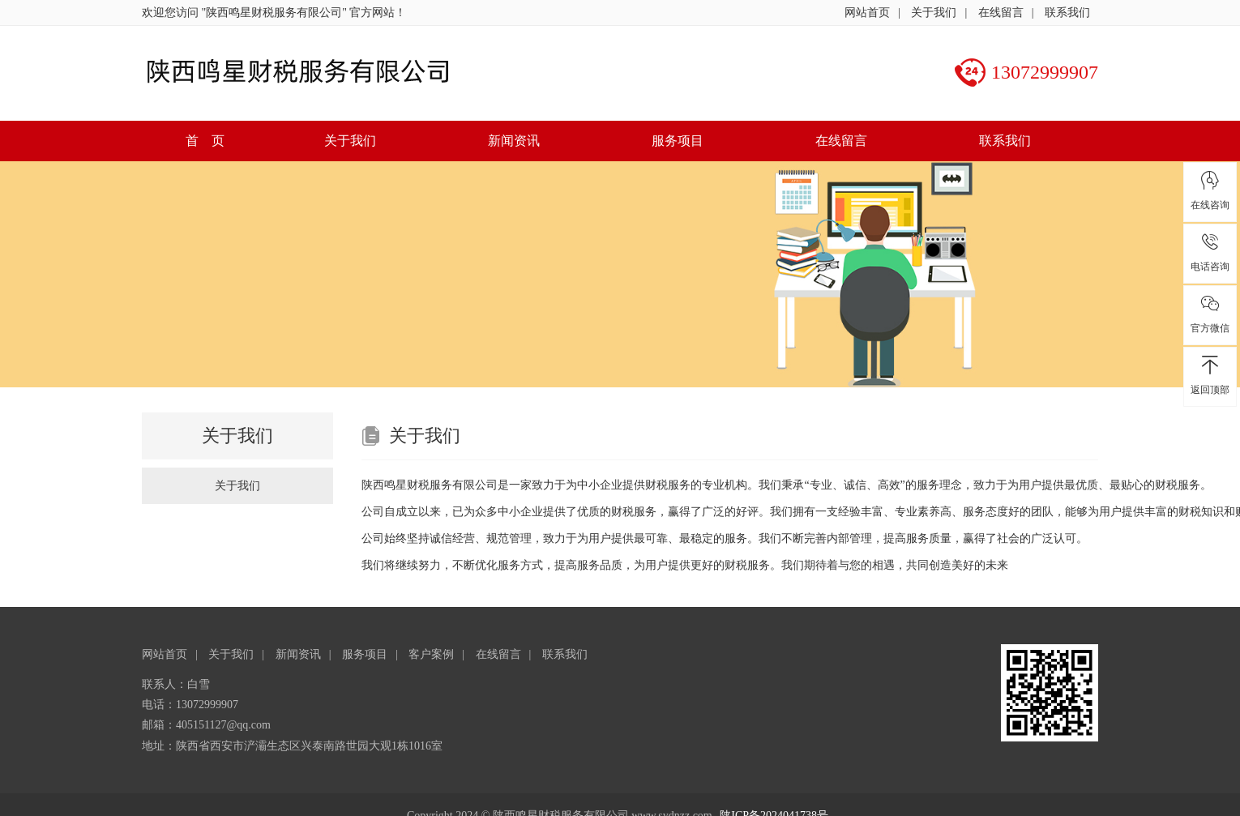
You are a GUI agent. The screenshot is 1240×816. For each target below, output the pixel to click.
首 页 (205, 140)
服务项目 (677, 140)
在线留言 (1001, 12)
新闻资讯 (514, 140)
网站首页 (867, 12)
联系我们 (1067, 12)
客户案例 (431, 654)
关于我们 (933, 12)
